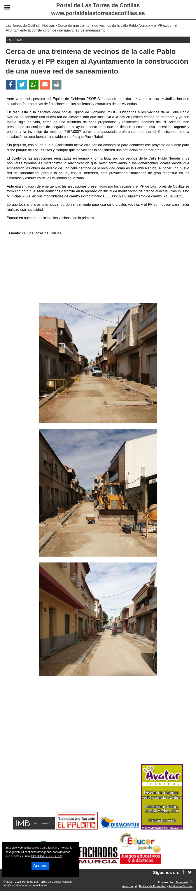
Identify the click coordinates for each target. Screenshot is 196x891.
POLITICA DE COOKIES (46, 856)
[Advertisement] (98, 270)
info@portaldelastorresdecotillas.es (25, 885)
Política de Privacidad (152, 886)
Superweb (181, 882)
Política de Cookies (180, 886)
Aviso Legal (129, 886)
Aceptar (40, 865)
